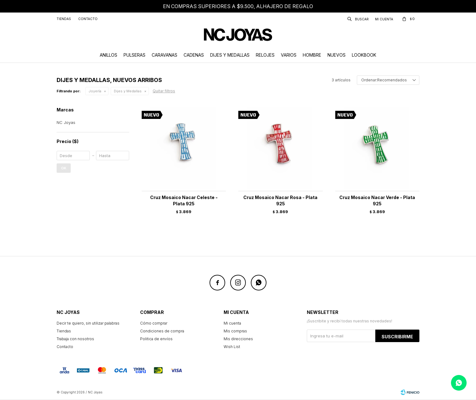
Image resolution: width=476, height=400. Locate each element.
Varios (288, 55)
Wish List (232, 346)
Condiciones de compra (162, 331)
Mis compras (235, 331)
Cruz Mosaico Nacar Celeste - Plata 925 (184, 200)
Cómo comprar (153, 323)
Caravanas (164, 55)
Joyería (95, 91)
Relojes (265, 55)
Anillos (108, 55)
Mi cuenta (232, 323)
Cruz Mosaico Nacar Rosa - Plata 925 (280, 200)
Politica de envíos (156, 338)
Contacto (88, 19)
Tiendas (64, 19)
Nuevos (336, 55)
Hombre (312, 55)
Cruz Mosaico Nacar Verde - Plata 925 (377, 200)
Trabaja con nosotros (75, 338)
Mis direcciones (238, 338)
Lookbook (364, 55)
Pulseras (134, 55)
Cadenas (194, 55)
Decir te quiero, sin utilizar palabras (88, 323)
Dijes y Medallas (230, 55)
